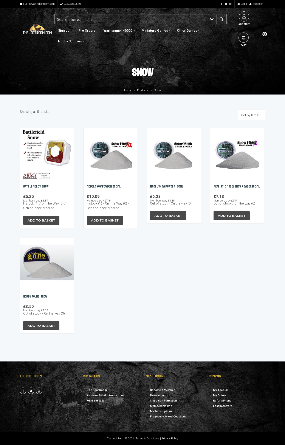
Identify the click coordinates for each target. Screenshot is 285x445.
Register (256, 3)
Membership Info (161, 406)
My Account (220, 390)
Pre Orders (87, 31)
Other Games (187, 31)
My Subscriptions (161, 411)
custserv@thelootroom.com (37, 3)
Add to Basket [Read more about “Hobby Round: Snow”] (41, 326)
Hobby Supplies (70, 41)
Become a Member (162, 390)
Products (142, 90)
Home (127, 90)
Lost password (222, 406)
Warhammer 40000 (118, 31)
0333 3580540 (70, 3)
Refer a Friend (222, 400)
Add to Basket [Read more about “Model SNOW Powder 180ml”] (168, 216)
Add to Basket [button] (41, 220)
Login (242, 3)
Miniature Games (155, 31)
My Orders (219, 395)
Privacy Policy (169, 438)
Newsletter (157, 395)
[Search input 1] (131, 19)
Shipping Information (163, 400)
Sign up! (64, 31)
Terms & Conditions (148, 438)
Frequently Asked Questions (168, 416)
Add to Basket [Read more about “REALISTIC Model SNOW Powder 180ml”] (231, 216)
